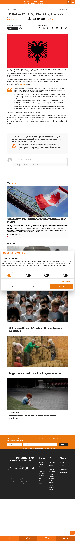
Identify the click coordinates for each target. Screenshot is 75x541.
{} (36, 164)
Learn (43, 458)
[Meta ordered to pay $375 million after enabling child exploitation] (37, 306)
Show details (66, 281)
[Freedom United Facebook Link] (10, 468)
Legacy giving (63, 472)
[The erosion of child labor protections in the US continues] (37, 394)
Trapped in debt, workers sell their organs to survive (35, 373)
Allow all (61, 286)
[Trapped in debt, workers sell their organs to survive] (37, 351)
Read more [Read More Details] (10, 237)
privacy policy (52, 448)
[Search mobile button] (69, 2)
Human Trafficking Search (52, 487)
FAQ (40, 478)
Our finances (63, 469)
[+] (38, 164)
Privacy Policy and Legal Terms (17, 482)
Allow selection (37, 286)
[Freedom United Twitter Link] (15, 468)
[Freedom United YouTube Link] (27, 468)
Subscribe (63, 444)
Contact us (42, 481)
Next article (63, 9)
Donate (62, 462)
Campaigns (52, 462)
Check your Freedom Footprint (42, 473)
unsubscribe (52, 447)
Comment (13, 28)
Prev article (12, 9)
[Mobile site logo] (33, 2)
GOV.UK (22, 84)
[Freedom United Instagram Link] (21, 468)
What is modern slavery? (41, 464)
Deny (13, 286)
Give (63, 458)
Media (40, 483)
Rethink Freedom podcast (51, 476)
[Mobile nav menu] (73, 2)
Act (51, 458)
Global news (42, 469)
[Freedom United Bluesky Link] (33, 468)
